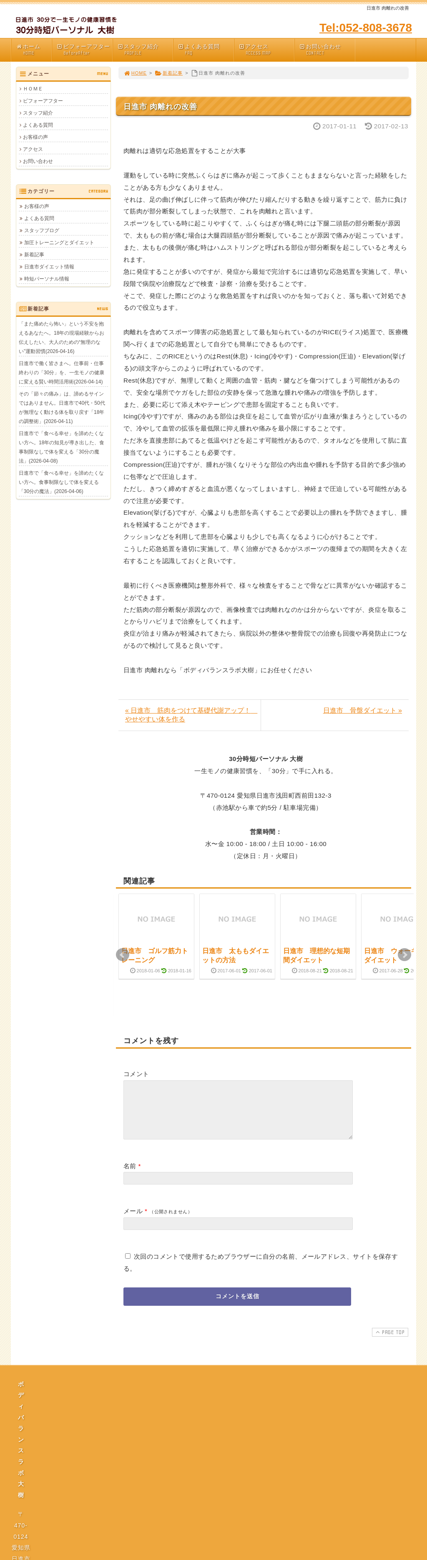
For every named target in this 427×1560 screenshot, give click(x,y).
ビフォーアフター (84, 49)
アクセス (266, 49)
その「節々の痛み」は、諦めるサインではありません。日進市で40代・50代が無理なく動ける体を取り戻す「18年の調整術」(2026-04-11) (62, 407)
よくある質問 (206, 49)
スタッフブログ (41, 230)
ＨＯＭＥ (33, 89)
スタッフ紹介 (145, 49)
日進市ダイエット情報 (49, 267)
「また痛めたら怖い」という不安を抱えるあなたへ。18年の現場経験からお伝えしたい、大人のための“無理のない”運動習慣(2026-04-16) (61, 337)
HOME (135, 72)
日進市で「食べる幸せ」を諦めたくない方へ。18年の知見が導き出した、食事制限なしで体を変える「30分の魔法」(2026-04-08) (61, 447)
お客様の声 (35, 137)
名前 (129, 1175)
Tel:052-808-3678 (365, 27)
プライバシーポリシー (216, 1471)
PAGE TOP (389, 1342)
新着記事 (169, 72)
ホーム (33, 49)
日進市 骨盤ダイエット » (362, 710)
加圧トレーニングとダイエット (59, 242)
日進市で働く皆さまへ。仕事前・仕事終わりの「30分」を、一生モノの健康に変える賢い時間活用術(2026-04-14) (61, 373)
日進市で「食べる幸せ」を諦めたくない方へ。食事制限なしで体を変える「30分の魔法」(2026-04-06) (61, 482)
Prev (122, 955)
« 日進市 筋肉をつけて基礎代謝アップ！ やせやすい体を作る (191, 715)
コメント (136, 1073)
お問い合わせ (327, 49)
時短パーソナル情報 (46, 279)
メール (133, 1220)
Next (404, 955)
